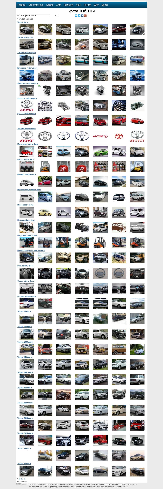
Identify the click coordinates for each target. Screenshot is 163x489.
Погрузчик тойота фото (27, 235)
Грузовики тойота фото (27, 68)
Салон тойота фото (25, 281)
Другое (105, 5)
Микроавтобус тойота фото (29, 190)
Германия (68, 5)
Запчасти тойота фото (27, 98)
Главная (21, 5)
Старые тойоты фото (26, 296)
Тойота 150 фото (24, 357)
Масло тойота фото (25, 159)
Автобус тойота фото (26, 53)
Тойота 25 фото (24, 449)
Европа (49, 5)
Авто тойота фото (25, 38)
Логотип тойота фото (26, 129)
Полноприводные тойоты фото (31, 251)
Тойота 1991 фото (25, 372)
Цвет (96, 5)
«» (25, 484)
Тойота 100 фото (24, 327)
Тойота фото (22, 22)
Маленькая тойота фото (27, 144)
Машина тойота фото (26, 174)
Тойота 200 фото (24, 388)
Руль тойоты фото (25, 266)
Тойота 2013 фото (25, 418)
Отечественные (36, 5)
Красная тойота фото (26, 114)
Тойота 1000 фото (25, 342)
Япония (87, 5)
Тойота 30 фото (24, 464)
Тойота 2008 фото (25, 403)
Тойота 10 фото (24, 311)
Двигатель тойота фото (27, 83)
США (78, 5)
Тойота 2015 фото (25, 433)
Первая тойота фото (26, 220)
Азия (58, 5)
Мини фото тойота (25, 205)
